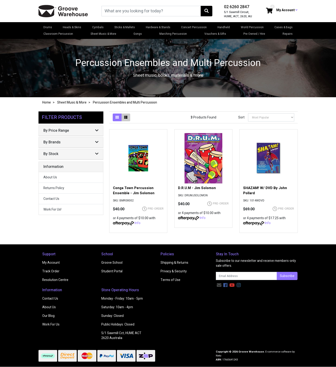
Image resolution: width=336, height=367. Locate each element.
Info (137, 223)
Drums (47, 27)
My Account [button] (287, 10)
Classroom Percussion (58, 34)
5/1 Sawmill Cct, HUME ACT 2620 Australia (121, 335)
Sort (241, 117)
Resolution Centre (55, 279)
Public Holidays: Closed (117, 324)
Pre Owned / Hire (254, 34)
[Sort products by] (271, 117)
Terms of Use (170, 279)
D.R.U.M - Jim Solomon (197, 187)
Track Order (51, 271)
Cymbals (98, 27)
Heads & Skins (72, 27)
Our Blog (48, 315)
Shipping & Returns (174, 262)
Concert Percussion (194, 27)
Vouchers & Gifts (215, 34)
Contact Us (51, 198)
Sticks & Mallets (124, 27)
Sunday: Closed (112, 315)
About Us (50, 177)
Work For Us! (52, 209)
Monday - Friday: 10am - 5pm (122, 298)
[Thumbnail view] (117, 117)
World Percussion (252, 27)
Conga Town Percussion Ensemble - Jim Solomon (133, 190)
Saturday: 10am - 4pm (117, 307)
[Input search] (151, 11)
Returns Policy (53, 188)
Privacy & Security (174, 271)
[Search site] (206, 11)
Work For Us (51, 324)
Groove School (111, 262)
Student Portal (111, 271)
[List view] (125, 117)
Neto (218, 356)
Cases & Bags (283, 27)
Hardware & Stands (158, 27)
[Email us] (219, 285)
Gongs (137, 34)
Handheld (223, 27)
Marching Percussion (173, 34)
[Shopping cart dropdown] (269, 11)
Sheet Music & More (103, 34)
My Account (51, 262)
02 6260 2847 (236, 7)
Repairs (288, 34)
